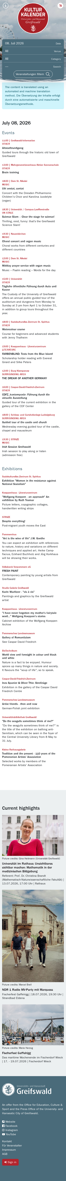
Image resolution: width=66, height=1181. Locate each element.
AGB (4, 1154)
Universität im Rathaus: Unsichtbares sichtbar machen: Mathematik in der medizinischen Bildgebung (27, 867)
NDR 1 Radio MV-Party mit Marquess (27, 989)
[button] (60, 5)
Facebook (9, 1126)
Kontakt (7, 1141)
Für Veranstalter (12, 1145)
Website (8, 1121)
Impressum (9, 1149)
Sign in (10, 1162)
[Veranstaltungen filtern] (33, 74)
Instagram (10, 1130)
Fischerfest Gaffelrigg (16, 1053)
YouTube (9, 1134)
